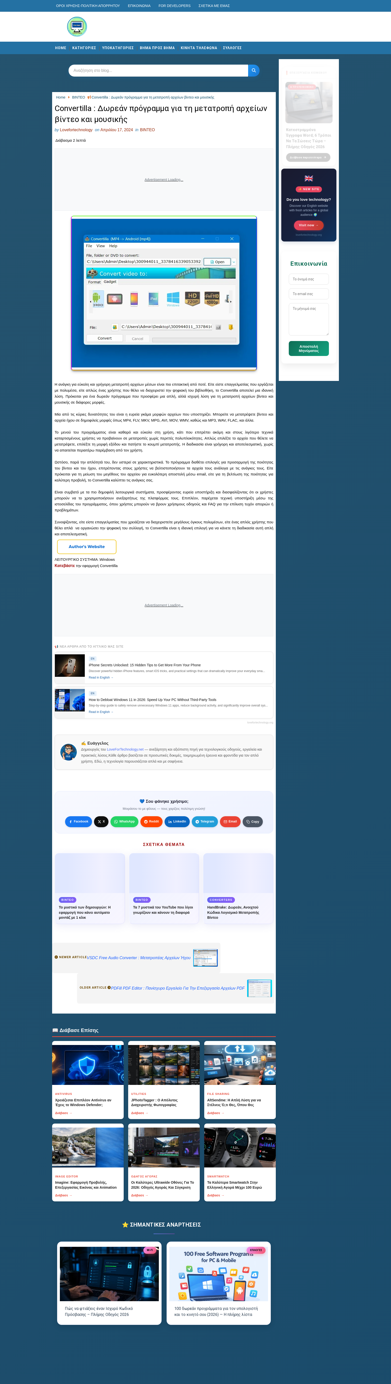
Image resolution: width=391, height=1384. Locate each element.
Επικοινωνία (139, 6)
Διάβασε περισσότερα (308, 154)
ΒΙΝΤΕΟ (147, 130)
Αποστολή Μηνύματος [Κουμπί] (309, 348)
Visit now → (309, 225)
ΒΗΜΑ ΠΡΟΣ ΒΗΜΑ (157, 48)
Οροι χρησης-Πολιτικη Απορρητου (88, 6)
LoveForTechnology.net (125, 749)
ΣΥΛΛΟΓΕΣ (232, 48)
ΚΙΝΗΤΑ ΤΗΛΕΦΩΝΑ (199, 48)
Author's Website (87, 547)
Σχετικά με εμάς (214, 6)
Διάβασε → (63, 1113)
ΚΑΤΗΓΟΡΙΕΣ (84, 48)
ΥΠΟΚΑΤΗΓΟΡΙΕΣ (118, 48)
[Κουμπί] (254, 71)
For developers (175, 6)
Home (60, 48)
